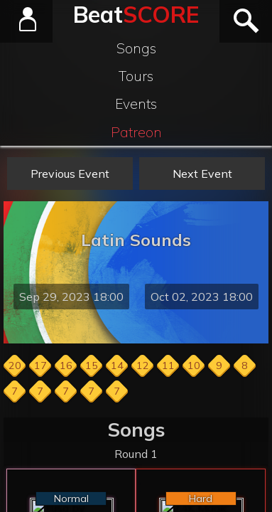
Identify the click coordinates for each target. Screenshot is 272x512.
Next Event (202, 173)
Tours (136, 76)
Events (136, 103)
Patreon (136, 132)
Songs (136, 48)
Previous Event (70, 173)
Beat (136, 14)
